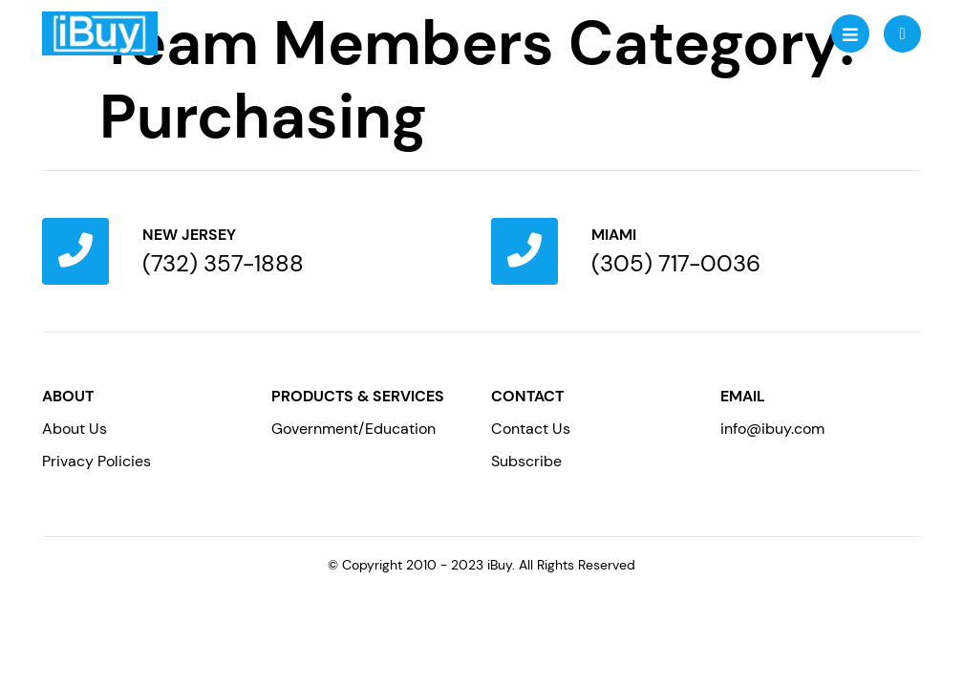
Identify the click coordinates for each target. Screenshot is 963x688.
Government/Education (353, 429)
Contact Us (530, 429)
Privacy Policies (96, 461)
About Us (74, 429)
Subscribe (526, 461)
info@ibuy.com (772, 429)
